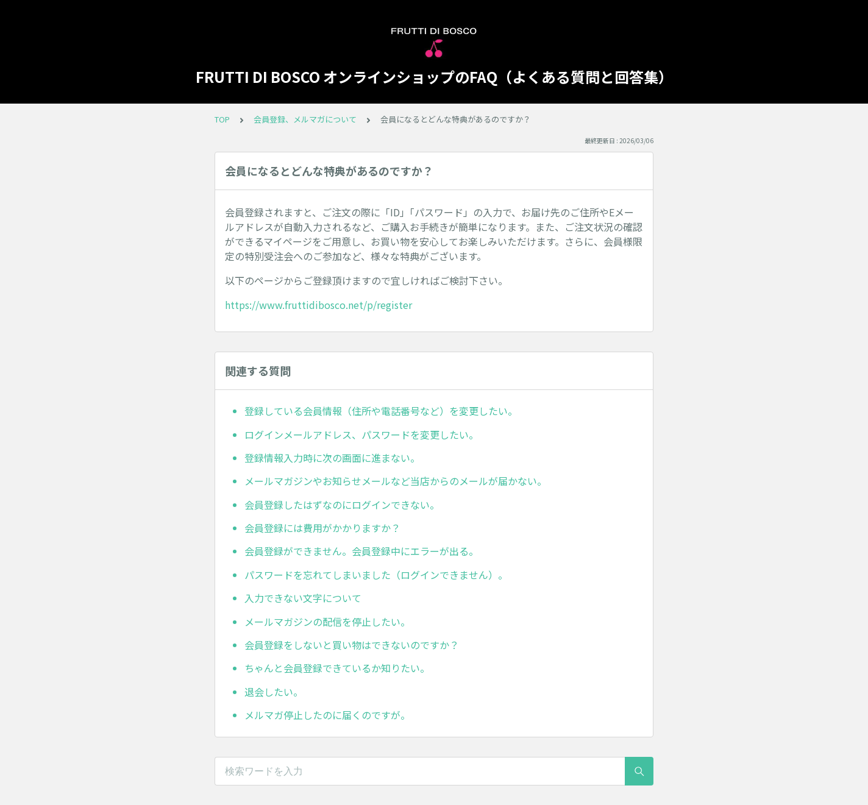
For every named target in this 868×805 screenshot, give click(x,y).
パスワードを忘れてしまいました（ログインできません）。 (376, 574)
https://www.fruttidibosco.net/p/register (318, 304)
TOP (222, 119)
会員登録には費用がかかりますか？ (322, 527)
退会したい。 (273, 691)
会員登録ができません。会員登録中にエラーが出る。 (361, 551)
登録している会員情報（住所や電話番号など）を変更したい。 (381, 410)
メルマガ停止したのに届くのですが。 (327, 714)
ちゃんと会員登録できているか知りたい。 (337, 668)
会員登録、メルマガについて (305, 119)
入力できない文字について (302, 597)
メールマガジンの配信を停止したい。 (327, 621)
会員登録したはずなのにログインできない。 (341, 504)
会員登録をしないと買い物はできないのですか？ (351, 644)
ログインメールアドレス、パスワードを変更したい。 (361, 434)
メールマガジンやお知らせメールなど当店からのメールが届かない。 (395, 480)
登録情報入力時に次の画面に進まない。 (332, 457)
